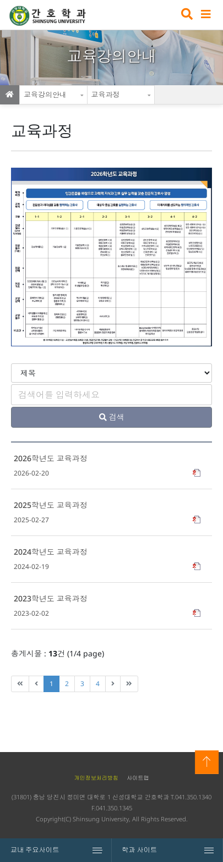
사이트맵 (138, 778)
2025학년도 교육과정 (51, 505)
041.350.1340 (193, 797)
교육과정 (105, 95)
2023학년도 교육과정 (51, 598)
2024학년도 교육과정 (51, 551)
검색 (186, 15)
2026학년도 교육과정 (51, 458)
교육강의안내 (45, 95)
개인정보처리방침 (96, 778)
